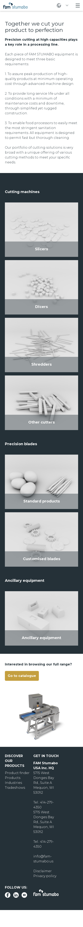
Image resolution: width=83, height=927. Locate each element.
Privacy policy (44, 876)
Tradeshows (15, 788)
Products (12, 778)
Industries (13, 783)
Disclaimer (42, 871)
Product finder (17, 773)
